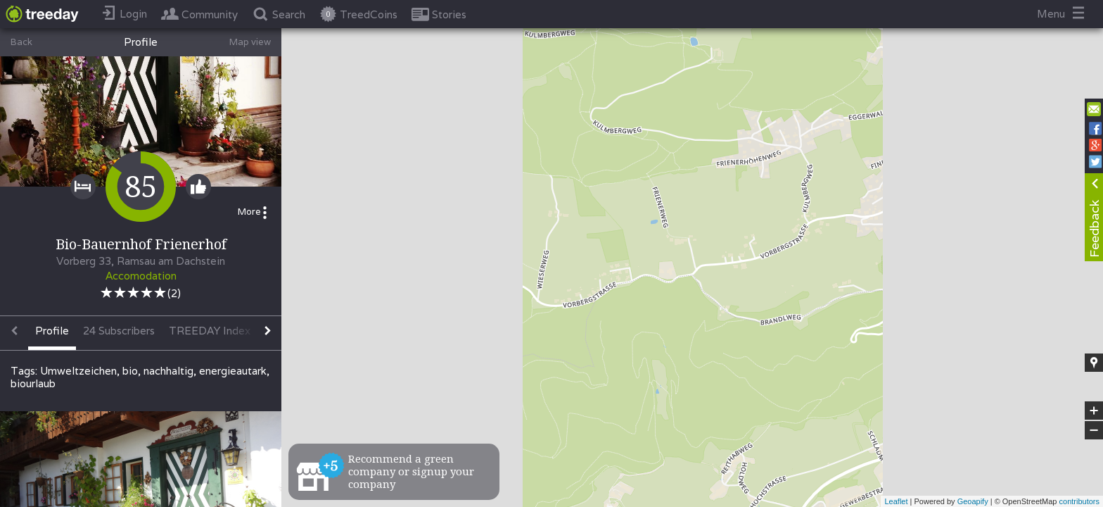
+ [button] (1094, 410)
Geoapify (972, 501)
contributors (1079, 501)
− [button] (1094, 430)
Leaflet (895, 501)
